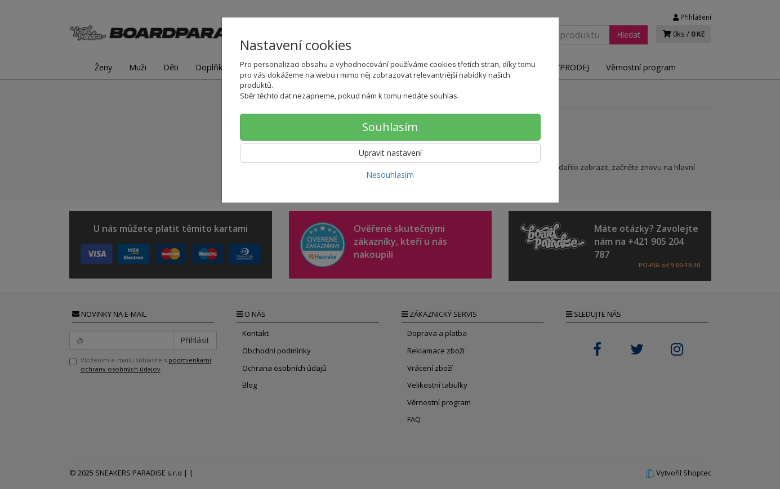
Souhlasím (390, 126)
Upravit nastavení (390, 152)
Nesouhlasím (390, 174)
